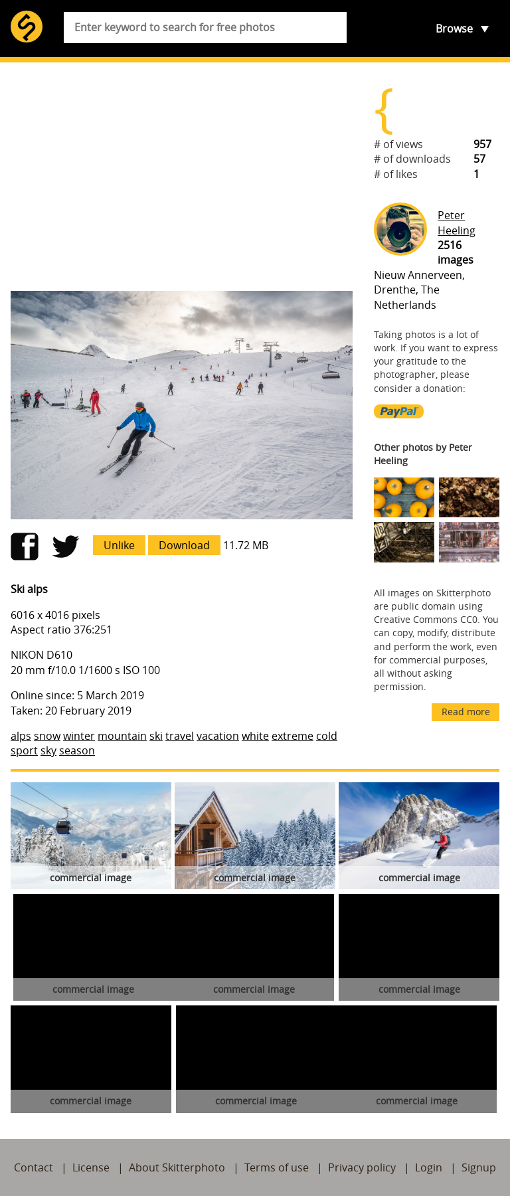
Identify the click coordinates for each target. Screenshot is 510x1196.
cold (326, 735)
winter (79, 735)
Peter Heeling (456, 222)
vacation (218, 735)
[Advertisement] (182, 177)
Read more (466, 711)
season (77, 750)
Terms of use (276, 1167)
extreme (292, 735)
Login (428, 1167)
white (255, 735)
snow (47, 735)
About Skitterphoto (177, 1167)
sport (24, 750)
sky (48, 750)
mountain (122, 735)
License (91, 1167)
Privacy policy (362, 1167)
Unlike (119, 545)
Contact (33, 1167)
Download (184, 545)
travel (179, 735)
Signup (479, 1167)
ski (156, 735)
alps (21, 735)
